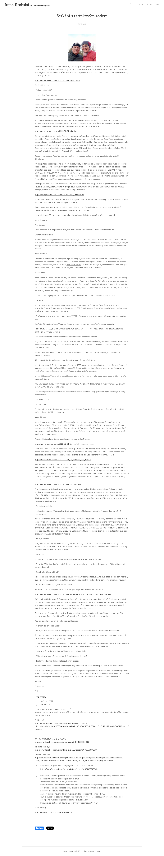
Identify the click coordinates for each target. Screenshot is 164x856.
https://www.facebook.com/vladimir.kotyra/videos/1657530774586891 (69, 769)
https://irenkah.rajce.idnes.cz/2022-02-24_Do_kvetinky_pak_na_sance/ (64, 444)
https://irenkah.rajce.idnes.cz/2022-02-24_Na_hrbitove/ (58, 484)
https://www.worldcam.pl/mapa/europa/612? (53, 812)
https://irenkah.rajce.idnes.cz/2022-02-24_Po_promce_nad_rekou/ (63, 460)
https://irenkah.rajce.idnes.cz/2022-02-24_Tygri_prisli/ (57, 80)
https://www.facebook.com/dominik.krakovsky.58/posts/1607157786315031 (66, 750)
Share (39, 828)
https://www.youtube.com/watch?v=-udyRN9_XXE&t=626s (59, 195)
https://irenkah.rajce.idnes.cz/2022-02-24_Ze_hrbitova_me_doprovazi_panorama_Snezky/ (73, 594)
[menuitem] (149, 5)
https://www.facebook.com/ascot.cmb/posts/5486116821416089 (62, 742)
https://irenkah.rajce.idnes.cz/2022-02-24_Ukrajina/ (56, 131)
